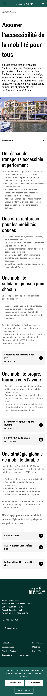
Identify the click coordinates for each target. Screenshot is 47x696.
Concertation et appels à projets (15, 655)
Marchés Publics (9, 651)
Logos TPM (36, 651)
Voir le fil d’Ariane (9, 12)
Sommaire (23, 140)
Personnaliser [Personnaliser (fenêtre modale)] (24, 690)
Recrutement (37, 643)
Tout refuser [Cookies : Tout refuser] (34, 682)
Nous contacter (12, 628)
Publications (7, 643)
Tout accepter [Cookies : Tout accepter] (14, 682)
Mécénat (36, 647)
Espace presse (8, 647)
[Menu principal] (4, 3)
